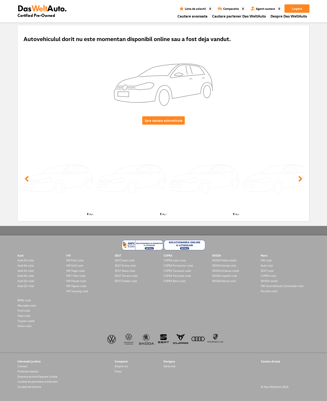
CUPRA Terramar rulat (177, 276)
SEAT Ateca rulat (125, 271)
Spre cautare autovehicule (163, 120)
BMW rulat (24, 300)
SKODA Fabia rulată (224, 260)
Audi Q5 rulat (26, 281)
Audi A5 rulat (26, 271)
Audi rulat (267, 265)
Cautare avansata (192, 16)
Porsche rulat (269, 291)
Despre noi (121, 366)
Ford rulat (24, 310)
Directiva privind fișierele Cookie (37, 376)
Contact (22, 366)
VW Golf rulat (74, 265)
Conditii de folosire (29, 387)
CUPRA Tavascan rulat (177, 271)
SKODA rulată (269, 281)
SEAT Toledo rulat (126, 281)
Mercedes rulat (27, 305)
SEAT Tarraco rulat (126, 276)
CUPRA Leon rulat (175, 260)
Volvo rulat (24, 326)
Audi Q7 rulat (26, 286)
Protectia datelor (28, 371)
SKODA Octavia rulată (225, 271)
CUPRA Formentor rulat (178, 265)
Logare (297, 8)
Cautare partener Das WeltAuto (239, 16)
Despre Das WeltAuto (288, 16)
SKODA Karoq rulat (224, 281)
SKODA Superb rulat (224, 276)
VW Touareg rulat (77, 291)
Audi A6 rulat (26, 276)
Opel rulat (24, 316)
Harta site (169, 366)
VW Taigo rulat (75, 271)
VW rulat (266, 260)
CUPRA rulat (268, 276)
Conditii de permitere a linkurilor (38, 381)
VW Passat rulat (76, 281)
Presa (118, 371)
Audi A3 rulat (26, 260)
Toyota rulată (26, 321)
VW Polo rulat (75, 260)
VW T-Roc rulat (75, 276)
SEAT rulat (267, 271)
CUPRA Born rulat (175, 281)
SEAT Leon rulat (125, 260)
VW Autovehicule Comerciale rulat (282, 286)
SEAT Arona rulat (125, 265)
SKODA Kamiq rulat (224, 265)
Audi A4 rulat (26, 265)
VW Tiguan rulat (76, 286)
